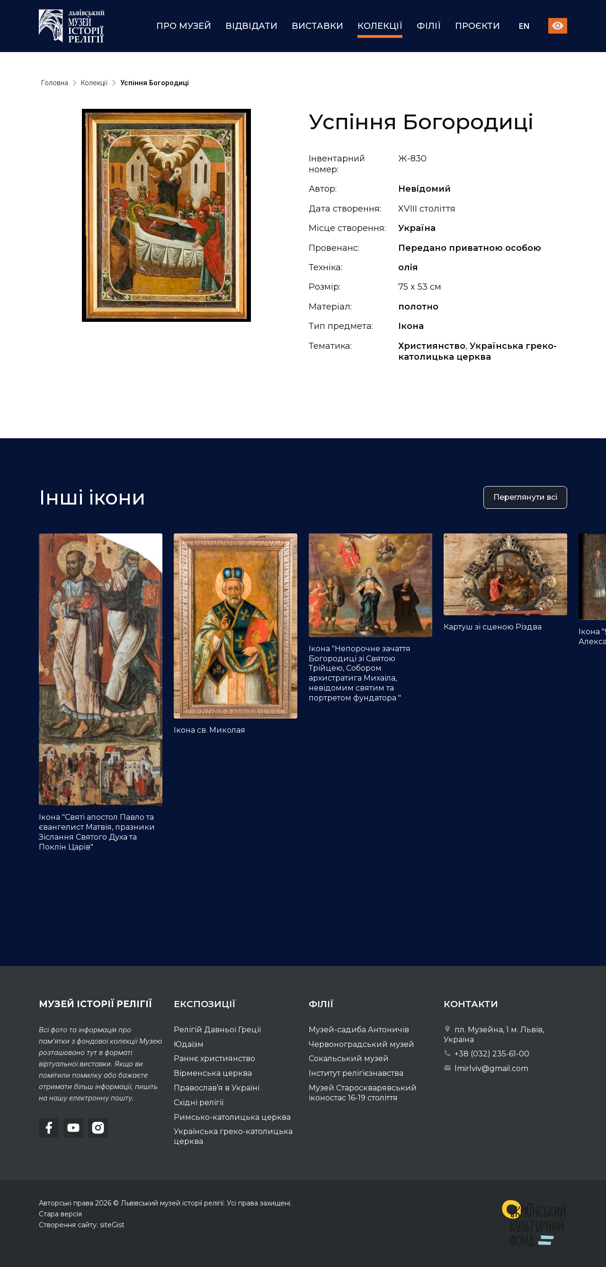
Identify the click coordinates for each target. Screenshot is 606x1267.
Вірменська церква (213, 1073)
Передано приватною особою (469, 248)
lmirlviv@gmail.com (486, 1068)
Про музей (183, 26)
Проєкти (477, 26)
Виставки (317, 26)
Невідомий (424, 189)
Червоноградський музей (361, 1044)
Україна (417, 228)
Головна (54, 83)
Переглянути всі (525, 501)
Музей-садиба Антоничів (359, 1029)
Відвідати (251, 26)
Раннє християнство (214, 1058)
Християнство (431, 346)
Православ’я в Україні (216, 1087)
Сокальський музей (349, 1058)
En (524, 26)
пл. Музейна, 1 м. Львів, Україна (494, 1034)
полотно (418, 306)
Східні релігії (198, 1102)
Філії (429, 26)
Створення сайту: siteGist (82, 1225)
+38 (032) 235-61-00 (486, 1053)
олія (408, 267)
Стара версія (60, 1214)
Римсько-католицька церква (232, 1117)
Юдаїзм (189, 1044)
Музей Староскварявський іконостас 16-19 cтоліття (363, 1092)
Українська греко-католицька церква (477, 351)
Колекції (379, 26)
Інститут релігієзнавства (356, 1073)
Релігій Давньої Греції (217, 1029)
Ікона (411, 326)
